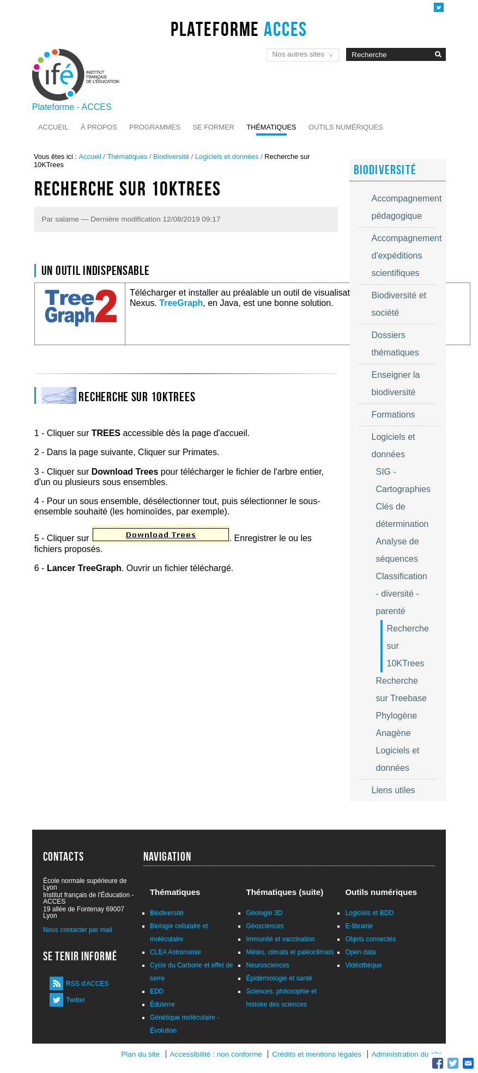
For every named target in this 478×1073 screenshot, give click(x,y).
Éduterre (162, 1004)
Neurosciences (267, 965)
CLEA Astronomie (175, 952)
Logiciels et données (227, 156)
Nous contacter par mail (77, 930)
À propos (99, 127)
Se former (213, 127)
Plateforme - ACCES (72, 107)
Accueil (53, 127)
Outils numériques (345, 127)
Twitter (75, 1000)
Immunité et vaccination (280, 939)
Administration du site (407, 1054)
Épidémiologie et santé (279, 978)
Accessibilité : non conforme (216, 1054)
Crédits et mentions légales (316, 1054)
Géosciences (264, 926)
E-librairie (359, 926)
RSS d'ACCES (87, 984)
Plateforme (239, 29)
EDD (157, 991)
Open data (360, 952)
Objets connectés (370, 939)
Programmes (154, 127)
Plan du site (140, 1054)
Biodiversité (171, 156)
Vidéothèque (363, 965)
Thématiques (271, 127)
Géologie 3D (264, 913)
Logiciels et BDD (369, 913)
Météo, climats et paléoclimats (290, 952)
